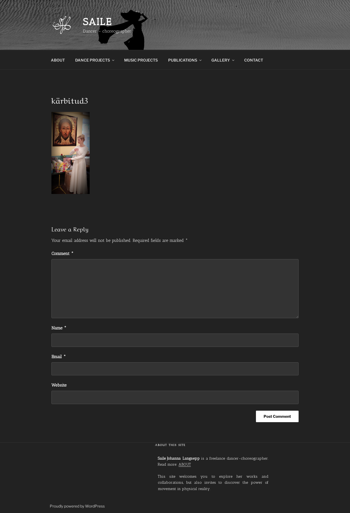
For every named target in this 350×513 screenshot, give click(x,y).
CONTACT (253, 60)
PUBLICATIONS (185, 60)
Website (58, 385)
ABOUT (58, 60)
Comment (62, 253)
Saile (97, 22)
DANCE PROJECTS (95, 60)
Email (58, 356)
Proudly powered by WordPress (77, 506)
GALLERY (223, 60)
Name (58, 328)
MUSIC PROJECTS (141, 60)
